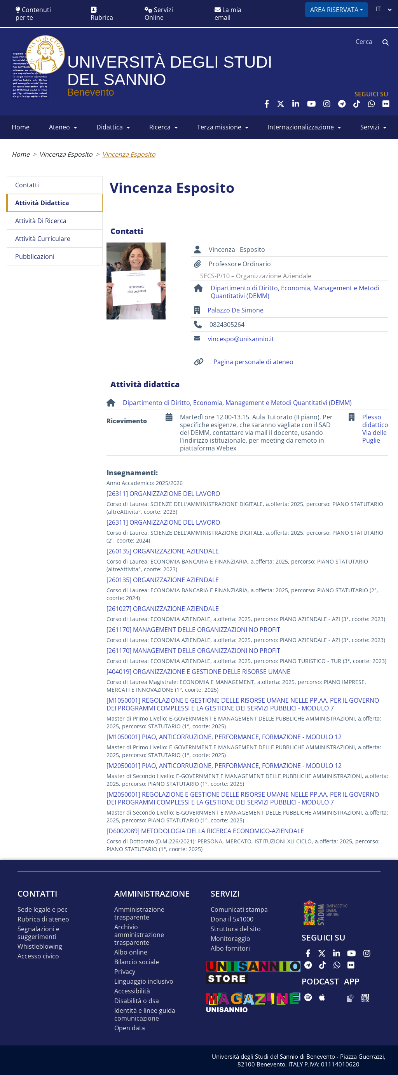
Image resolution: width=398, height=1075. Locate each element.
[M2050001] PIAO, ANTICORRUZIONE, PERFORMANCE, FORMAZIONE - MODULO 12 (224, 765)
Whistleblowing (39, 946)
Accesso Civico (38, 956)
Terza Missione (219, 127)
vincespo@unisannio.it (241, 339)
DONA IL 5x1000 (232, 919)
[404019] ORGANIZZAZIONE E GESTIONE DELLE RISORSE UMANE (198, 671)
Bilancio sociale (136, 962)
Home (21, 154)
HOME (21, 127)
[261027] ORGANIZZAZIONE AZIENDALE (162, 608)
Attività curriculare (42, 238)
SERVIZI (369, 127)
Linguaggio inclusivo (143, 981)
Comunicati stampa (239, 910)
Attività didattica (42, 203)
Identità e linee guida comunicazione (144, 1015)
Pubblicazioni (34, 256)
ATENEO (59, 127)
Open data (129, 1028)
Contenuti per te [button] (33, 13)
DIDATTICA (109, 127)
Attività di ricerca (40, 220)
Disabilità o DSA (136, 1001)
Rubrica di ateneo (43, 919)
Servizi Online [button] (159, 13)
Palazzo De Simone (236, 310)
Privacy (124, 972)
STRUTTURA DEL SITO (236, 929)
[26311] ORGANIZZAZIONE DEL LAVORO (163, 493)
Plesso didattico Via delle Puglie (375, 429)
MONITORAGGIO (230, 939)
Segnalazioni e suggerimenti (38, 933)
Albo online (130, 952)
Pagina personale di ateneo (253, 362)
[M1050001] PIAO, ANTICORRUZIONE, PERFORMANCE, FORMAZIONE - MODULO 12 (224, 737)
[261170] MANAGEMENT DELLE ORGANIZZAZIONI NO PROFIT (193, 629)
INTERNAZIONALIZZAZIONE (301, 127)
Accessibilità (132, 991)
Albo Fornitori (230, 948)
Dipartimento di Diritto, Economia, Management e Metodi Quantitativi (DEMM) (295, 292)
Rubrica (102, 14)
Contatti (27, 185)
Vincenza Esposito (66, 154)
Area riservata (334, 9)
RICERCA (160, 127)
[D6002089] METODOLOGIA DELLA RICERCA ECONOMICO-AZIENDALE (205, 831)
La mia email (228, 13)
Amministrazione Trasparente (139, 913)
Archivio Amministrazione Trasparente (139, 935)
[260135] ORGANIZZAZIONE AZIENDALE (162, 551)
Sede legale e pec (42, 910)
